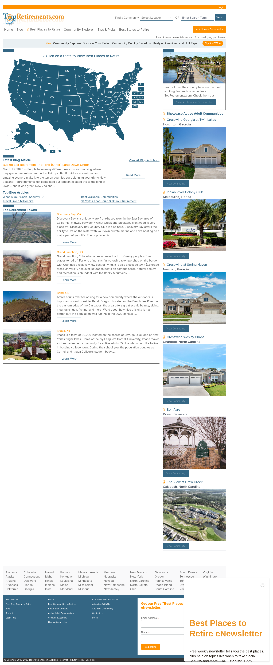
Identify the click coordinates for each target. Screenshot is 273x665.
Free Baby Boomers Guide (18, 604)
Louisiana (66, 580)
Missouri (83, 589)
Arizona (11, 580)
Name (145, 632)
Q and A (9, 613)
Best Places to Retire (43, 29)
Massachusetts (88, 572)
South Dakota (188, 572)
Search (220, 17)
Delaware (30, 580)
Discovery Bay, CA (69, 214)
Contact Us (97, 613)
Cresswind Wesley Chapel (186, 337)
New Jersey (111, 589)
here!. (219, 95)
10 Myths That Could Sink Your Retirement (108, 201)
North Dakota (139, 585)
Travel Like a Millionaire (18, 201)
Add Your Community (102, 608)
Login (221, 7)
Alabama (11, 572)
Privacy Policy (77, 660)
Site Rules (91, 660)
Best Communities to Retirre (62, 604)
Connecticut (32, 576)
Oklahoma (161, 572)
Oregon (160, 576)
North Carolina (139, 580)
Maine (64, 585)
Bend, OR (63, 293)
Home (8, 29)
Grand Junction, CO (70, 252)
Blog (20, 29)
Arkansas (12, 585)
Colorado (30, 572)
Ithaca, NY (64, 330)
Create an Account (57, 617)
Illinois (49, 580)
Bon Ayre (173, 409)
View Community (175, 183)
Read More (133, 175)
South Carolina (164, 589)
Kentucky (66, 576)
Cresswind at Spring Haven (187, 264)
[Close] (262, 584)
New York (136, 576)
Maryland (66, 589)
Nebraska (110, 576)
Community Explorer (79, 29)
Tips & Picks (107, 29)
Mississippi (85, 585)
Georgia (29, 589)
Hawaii (49, 572)
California (12, 589)
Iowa (48, 589)
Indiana (50, 585)
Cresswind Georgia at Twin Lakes (191, 119)
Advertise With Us (101, 604)
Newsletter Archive (57, 622)
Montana (109, 572)
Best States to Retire (134, 29)
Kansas (65, 572)
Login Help (11, 617)
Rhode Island (163, 585)
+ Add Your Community (209, 29)
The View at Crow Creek (185, 482)
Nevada (109, 580)
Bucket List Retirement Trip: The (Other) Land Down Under (46, 165)
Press (95, 617)
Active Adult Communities (61, 613)
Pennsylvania (163, 580)
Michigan (84, 576)
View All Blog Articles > (144, 160)
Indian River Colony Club (185, 192)
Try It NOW (213, 43)
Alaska (10, 576)
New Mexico (138, 572)
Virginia (208, 572)
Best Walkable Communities (99, 197)
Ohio (133, 589)
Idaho (48, 576)
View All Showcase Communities (194, 102)
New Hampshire (114, 585)
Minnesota (85, 580)
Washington (210, 576)
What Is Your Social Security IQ (23, 197)
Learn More (69, 242)
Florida (28, 585)
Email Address (150, 618)
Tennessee (187, 576)
